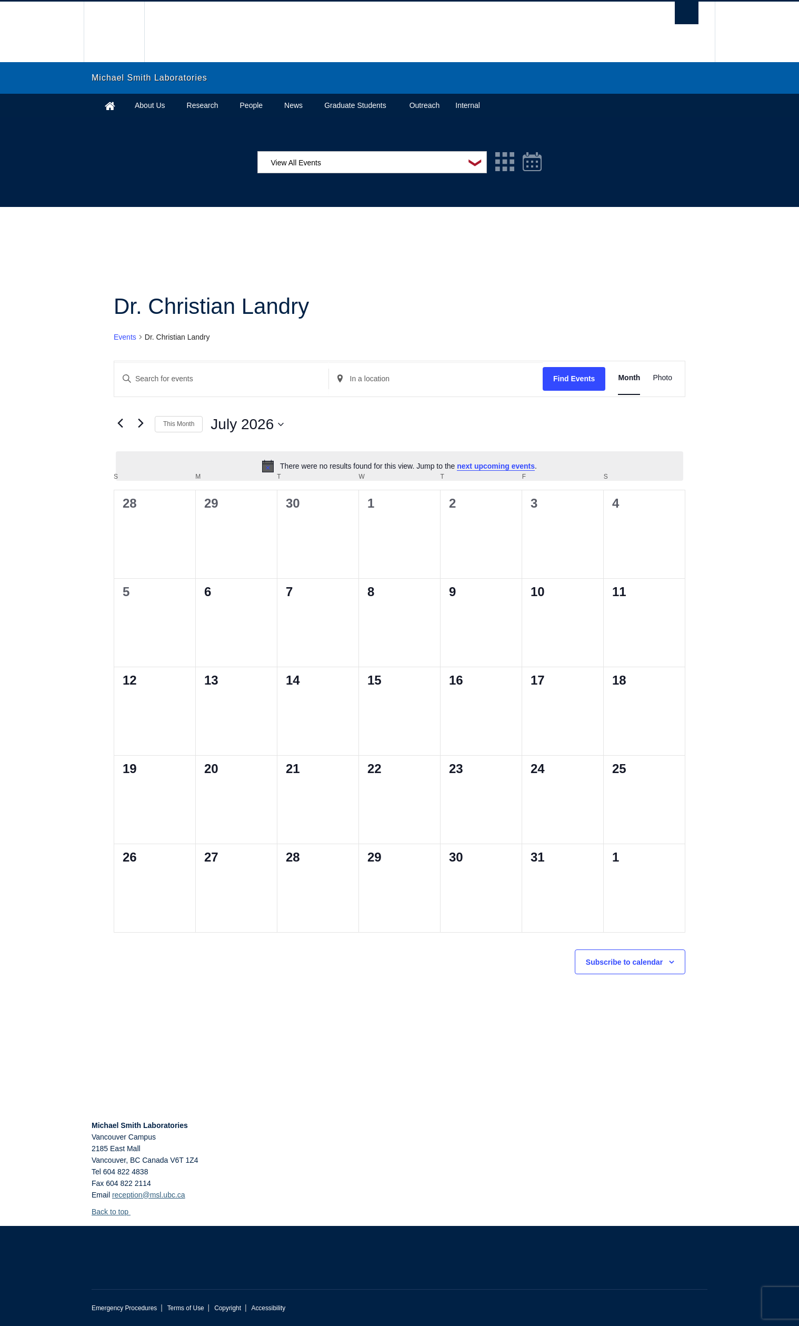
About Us (150, 105)
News (293, 105)
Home (110, 105)
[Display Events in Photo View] (662, 377)
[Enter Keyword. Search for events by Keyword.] (221, 378)
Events (125, 337)
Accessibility (268, 1308)
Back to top (115, 1212)
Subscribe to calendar (624, 962)
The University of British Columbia (114, 32)
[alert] (399, 466)
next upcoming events (496, 466)
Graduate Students (355, 105)
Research (202, 105)
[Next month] (140, 423)
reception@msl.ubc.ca (148, 1195)
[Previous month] (120, 423)
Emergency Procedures (124, 1308)
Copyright (227, 1308)
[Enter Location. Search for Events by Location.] (436, 378)
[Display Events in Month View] (629, 377)
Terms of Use (185, 1308)
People (251, 105)
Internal (467, 105)
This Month (178, 424)
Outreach (425, 105)
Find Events (574, 378)
